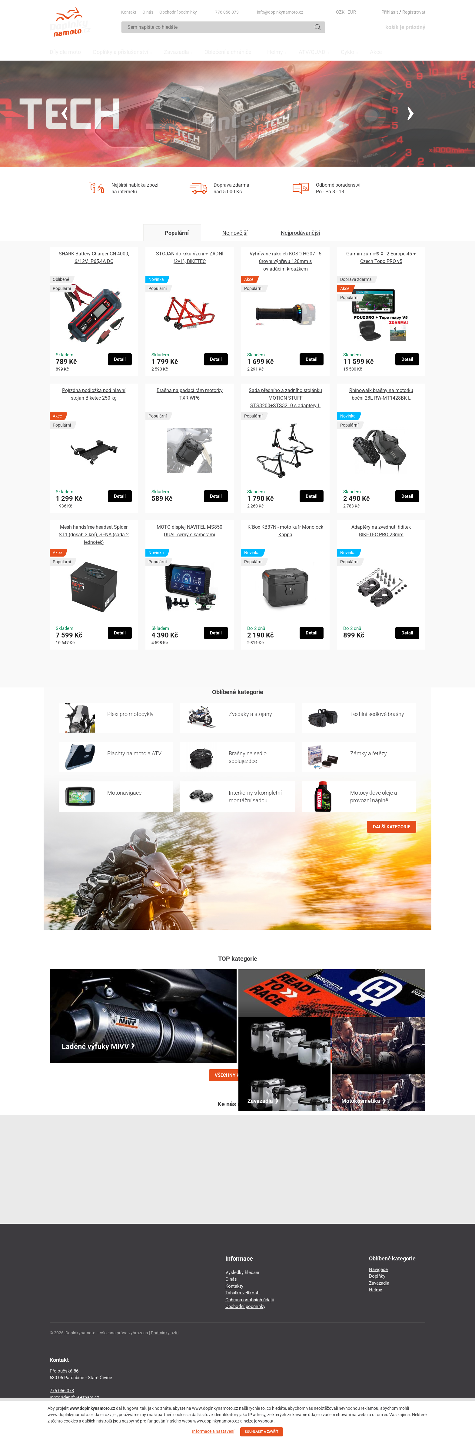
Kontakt (128, 12)
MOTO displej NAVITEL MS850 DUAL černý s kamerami (189, 530)
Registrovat (413, 12)
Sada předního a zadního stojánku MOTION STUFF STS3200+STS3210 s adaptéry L (285, 398)
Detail (120, 359)
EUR (351, 12)
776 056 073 (227, 12)
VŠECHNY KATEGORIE (237, 1075)
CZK (340, 12)
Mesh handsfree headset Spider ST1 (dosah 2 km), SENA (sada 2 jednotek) (94, 534)
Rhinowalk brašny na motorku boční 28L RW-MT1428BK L (381, 394)
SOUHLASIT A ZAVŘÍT (261, 1432)
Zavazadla (379, 1283)
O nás (147, 12)
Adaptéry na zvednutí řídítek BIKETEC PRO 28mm (381, 530)
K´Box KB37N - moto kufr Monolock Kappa (285, 530)
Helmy (375, 1290)
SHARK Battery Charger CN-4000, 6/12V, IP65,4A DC (94, 257)
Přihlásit (389, 12)
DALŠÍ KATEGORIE (391, 827)
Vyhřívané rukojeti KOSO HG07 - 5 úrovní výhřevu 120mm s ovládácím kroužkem (285, 261)
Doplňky (377, 1276)
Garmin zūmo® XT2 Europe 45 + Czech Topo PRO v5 (381, 257)
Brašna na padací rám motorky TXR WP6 (190, 394)
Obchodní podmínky (178, 12)
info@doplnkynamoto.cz (280, 12)
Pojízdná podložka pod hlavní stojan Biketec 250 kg (93, 394)
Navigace (378, 1269)
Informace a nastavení (213, 1431)
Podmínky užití (164, 1332)
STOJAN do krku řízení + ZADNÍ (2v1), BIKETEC (189, 257)
